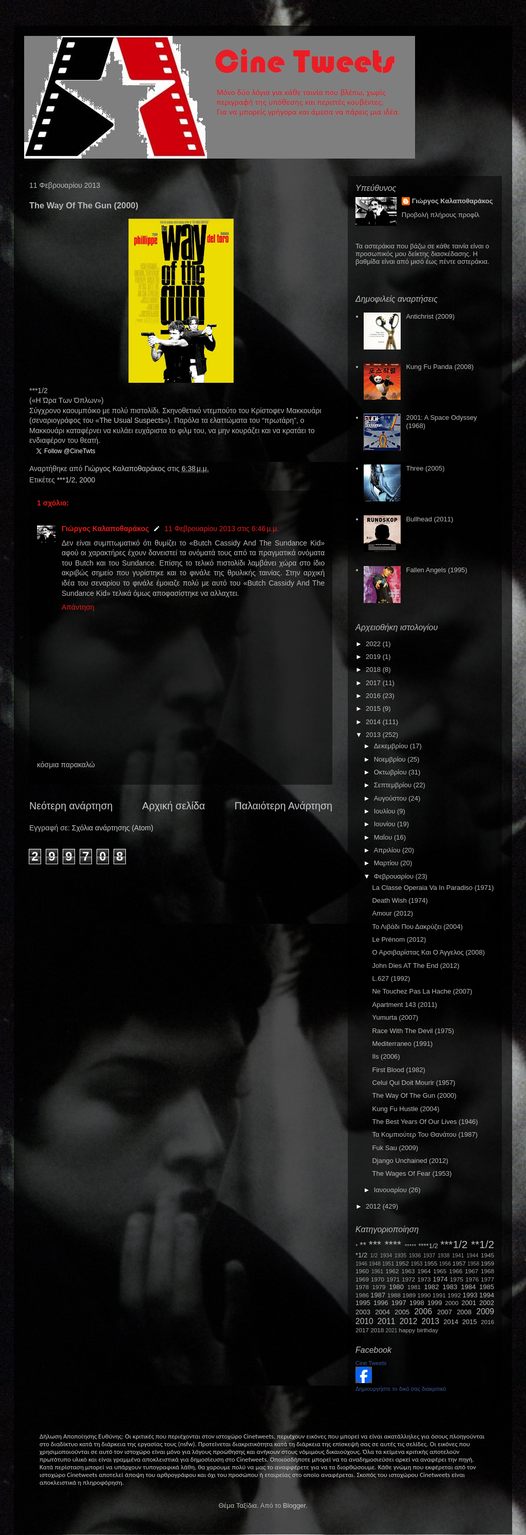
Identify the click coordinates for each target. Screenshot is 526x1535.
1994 (486, 1295)
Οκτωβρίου (391, 772)
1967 (471, 1271)
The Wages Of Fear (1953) (412, 1173)
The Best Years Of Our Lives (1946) (425, 1121)
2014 (374, 722)
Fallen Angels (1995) (436, 570)
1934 (386, 1255)
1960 (362, 1271)
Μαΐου (384, 837)
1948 (375, 1264)
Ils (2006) (386, 1056)
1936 (415, 1255)
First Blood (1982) (398, 1070)
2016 (374, 696)
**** (393, 1244)
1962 (392, 1271)
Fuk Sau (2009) (395, 1148)
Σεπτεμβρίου (394, 785)
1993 (469, 1295)
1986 (362, 1295)
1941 (458, 1255)
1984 (468, 1287)
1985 (486, 1287)
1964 (423, 1271)
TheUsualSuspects (132, 420)
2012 (374, 1206)
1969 (362, 1279)
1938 (443, 1255)
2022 (374, 644)
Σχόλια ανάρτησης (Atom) (113, 828)
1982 (431, 1287)
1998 (416, 1303)
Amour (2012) (392, 913)
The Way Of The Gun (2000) (414, 1095)
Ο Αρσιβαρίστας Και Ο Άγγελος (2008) (428, 952)
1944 (472, 1255)
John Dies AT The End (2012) (415, 965)
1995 (362, 1303)
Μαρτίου (387, 863)
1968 (487, 1271)
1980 (396, 1287)
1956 (445, 1264)
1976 (472, 1279)
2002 (486, 1303)
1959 (487, 1263)
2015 (374, 708)
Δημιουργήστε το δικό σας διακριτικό (400, 1389)
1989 (409, 1295)
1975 (456, 1279)
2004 (382, 1312)
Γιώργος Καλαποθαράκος (125, 468)
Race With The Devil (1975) (413, 1031)
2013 (374, 735)
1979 (379, 1287)
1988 (394, 1295)
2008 (464, 1312)
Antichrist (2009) (430, 316)
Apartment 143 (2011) (404, 1004)
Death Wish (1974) (399, 900)
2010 (364, 1321)
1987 (377, 1295)
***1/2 (66, 480)
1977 (487, 1279)
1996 (380, 1303)
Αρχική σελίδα (173, 805)
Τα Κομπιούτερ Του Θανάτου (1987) (424, 1134)
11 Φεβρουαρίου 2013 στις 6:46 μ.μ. (221, 528)
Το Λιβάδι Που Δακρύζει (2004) (417, 926)
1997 (398, 1303)
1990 (424, 1295)
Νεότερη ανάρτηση (70, 805)
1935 (400, 1255)
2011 (387, 1321)
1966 (455, 1271)
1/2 (374, 1255)
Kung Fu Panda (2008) (440, 367)
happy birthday (419, 1330)
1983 (449, 1287)
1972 (408, 1279)
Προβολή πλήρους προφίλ (441, 215)
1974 (440, 1279)
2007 (444, 1312)
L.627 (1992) (391, 978)
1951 (388, 1264)
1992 (454, 1295)
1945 (487, 1255)
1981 (414, 1287)
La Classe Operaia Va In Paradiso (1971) (433, 887)
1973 (423, 1279)
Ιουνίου (385, 824)
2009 (485, 1311)
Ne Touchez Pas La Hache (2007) (422, 991)
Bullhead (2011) (429, 519)
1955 (430, 1263)
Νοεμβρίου (391, 759)
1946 (361, 1264)
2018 (374, 669)
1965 (439, 1271)
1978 (362, 1287)
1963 (408, 1271)
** (363, 1245)
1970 (377, 1279)
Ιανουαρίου (391, 1190)
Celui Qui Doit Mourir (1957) (413, 1082)
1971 (393, 1279)
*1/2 (361, 1255)
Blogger (294, 1505)
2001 (468, 1303)
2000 (87, 480)
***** (411, 1245)
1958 (473, 1264)
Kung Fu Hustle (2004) (405, 1109)
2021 (392, 1330)
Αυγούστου (391, 798)
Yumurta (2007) (395, 1017)
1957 (459, 1263)
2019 (374, 656)
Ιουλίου (385, 811)
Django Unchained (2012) (410, 1160)
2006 (423, 1311)
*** (375, 1244)
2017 (374, 683)
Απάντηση (78, 607)
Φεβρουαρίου (395, 876)
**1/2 (482, 1244)
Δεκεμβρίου (392, 746)
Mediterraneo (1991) (402, 1043)
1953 (416, 1264)
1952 (402, 1263)
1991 (439, 1295)
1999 (434, 1303)
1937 (429, 1255)
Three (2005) (425, 468)
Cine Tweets (370, 1363)
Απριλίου (388, 850)
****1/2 (428, 1246)
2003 (362, 1312)
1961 (377, 1271)
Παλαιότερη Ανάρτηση (284, 805)
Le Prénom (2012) (399, 939)
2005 (401, 1312)
